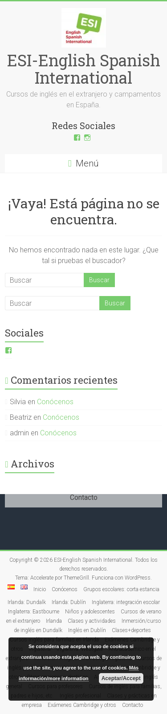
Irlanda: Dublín (69, 602)
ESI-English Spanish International (83, 68)
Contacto (132, 705)
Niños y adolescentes (90, 612)
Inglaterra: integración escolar (126, 602)
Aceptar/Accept (121, 678)
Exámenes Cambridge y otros (82, 705)
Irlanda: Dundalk (27, 602)
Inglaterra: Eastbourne (33, 612)
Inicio (39, 589)
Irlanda (54, 621)
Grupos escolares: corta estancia (121, 589)
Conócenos (55, 402)
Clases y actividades (92, 621)
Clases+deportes (131, 630)
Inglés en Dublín (87, 630)
